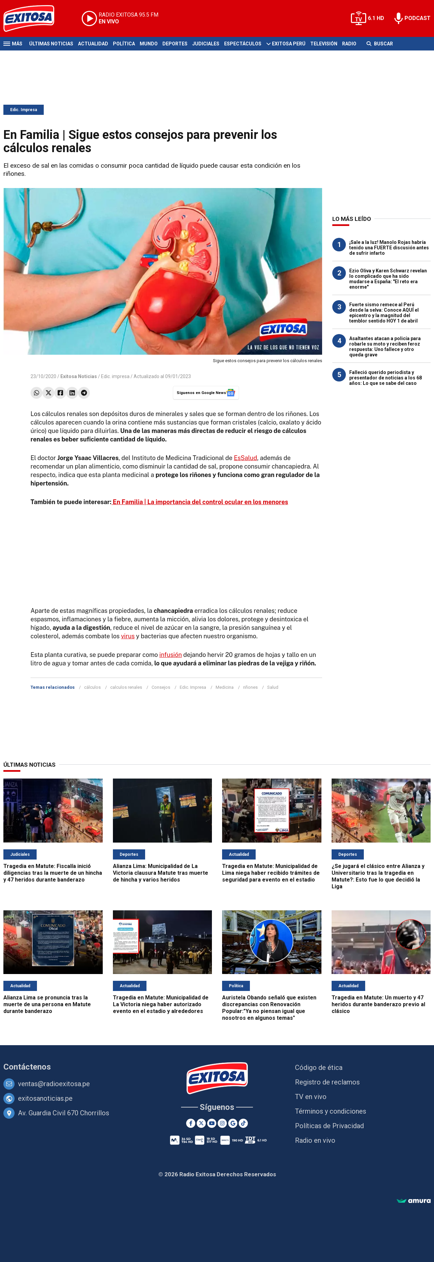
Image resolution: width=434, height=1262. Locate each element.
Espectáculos (242, 43)
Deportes (175, 43)
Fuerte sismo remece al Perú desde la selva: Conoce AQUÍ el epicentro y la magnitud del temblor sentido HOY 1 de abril (384, 313)
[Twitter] (201, 1123)
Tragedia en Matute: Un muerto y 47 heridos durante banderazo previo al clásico (378, 1004)
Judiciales (205, 43)
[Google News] (232, 1123)
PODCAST (418, 18)
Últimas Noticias (51, 43)
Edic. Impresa (23, 109)
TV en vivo (311, 1097)
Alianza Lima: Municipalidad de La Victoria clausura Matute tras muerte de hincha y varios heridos (160, 873)
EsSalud (245, 457)
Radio (349, 43)
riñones (250, 687)
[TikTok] (243, 1123)
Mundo (149, 43)
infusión (170, 654)
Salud (272, 687)
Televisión (323, 43)
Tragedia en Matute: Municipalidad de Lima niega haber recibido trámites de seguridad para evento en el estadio (271, 873)
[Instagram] (222, 1123)
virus (128, 636)
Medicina (225, 687)
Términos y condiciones (330, 1111)
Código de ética (318, 1067)
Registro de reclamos (327, 1082)
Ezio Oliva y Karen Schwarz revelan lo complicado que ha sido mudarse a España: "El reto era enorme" (388, 279)
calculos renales (126, 687)
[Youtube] (211, 1123)
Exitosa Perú (288, 43)
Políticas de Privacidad (329, 1126)
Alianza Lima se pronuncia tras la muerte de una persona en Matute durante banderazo (47, 1004)
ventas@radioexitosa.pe (54, 1084)
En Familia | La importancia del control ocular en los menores (200, 501)
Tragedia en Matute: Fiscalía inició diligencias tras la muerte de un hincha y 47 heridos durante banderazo (52, 873)
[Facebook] (190, 1123)
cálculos (92, 687)
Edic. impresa (115, 376)
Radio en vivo (315, 1140)
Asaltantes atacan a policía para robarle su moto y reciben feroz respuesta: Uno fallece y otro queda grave (385, 346)
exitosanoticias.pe (45, 1098)
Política (124, 43)
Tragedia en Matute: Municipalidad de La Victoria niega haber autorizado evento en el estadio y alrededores (161, 1004)
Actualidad (93, 43)
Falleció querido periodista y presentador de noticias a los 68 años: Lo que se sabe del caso (385, 378)
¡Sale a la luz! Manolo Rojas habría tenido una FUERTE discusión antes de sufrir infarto (389, 248)
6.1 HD (376, 18)
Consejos (161, 687)
